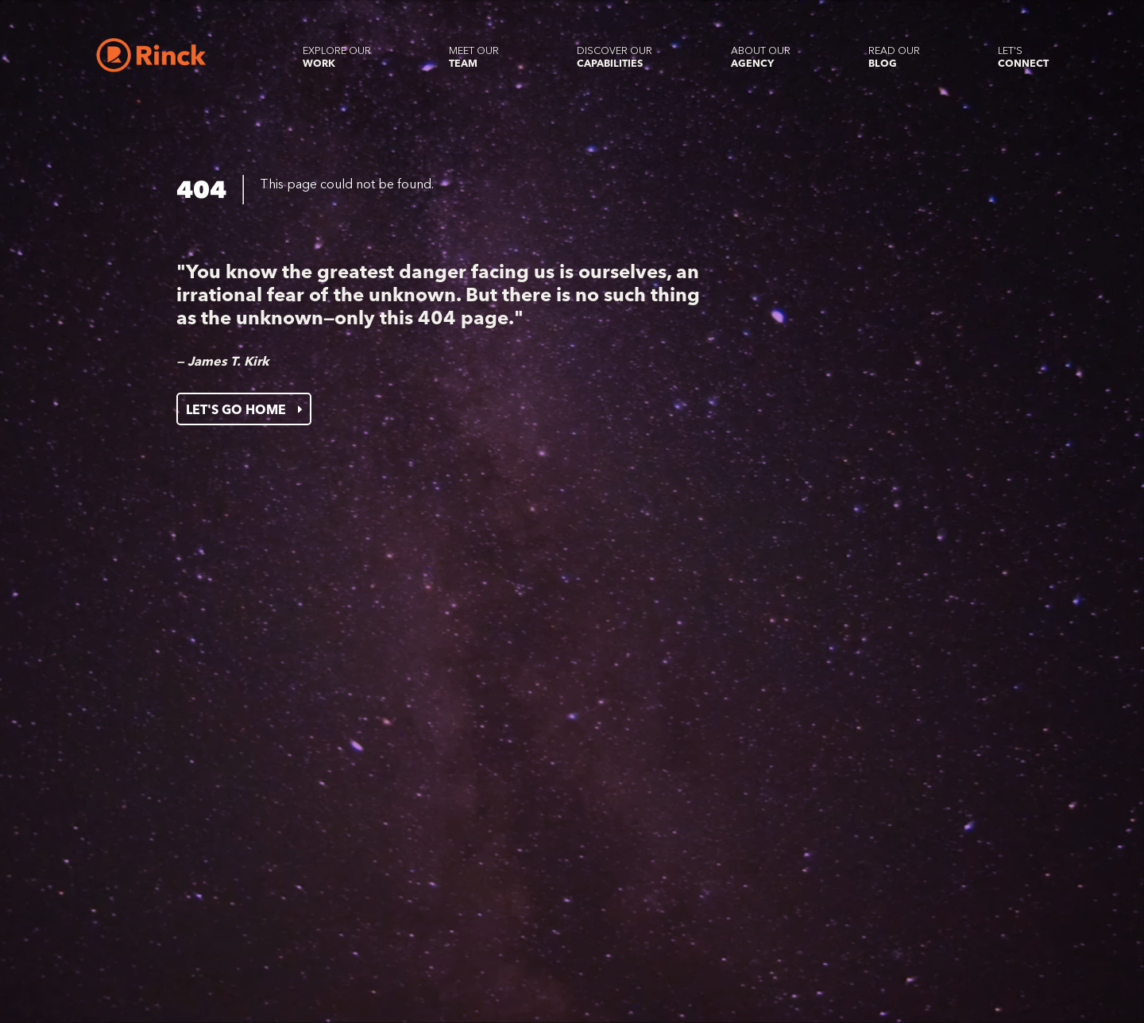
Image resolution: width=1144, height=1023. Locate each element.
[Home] (151, 55)
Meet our (474, 57)
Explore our (337, 57)
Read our (894, 57)
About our (760, 57)
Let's (1023, 57)
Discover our (614, 57)
